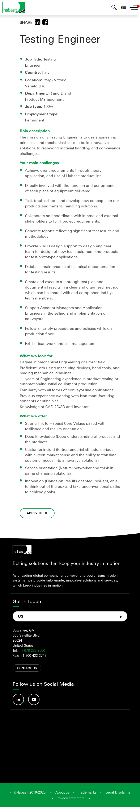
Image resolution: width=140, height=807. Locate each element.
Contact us (27, 668)
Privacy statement (70, 798)
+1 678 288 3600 (32, 650)
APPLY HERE (37, 513)
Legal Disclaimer (118, 792)
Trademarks (87, 792)
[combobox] (70, 616)
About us (62, 792)
